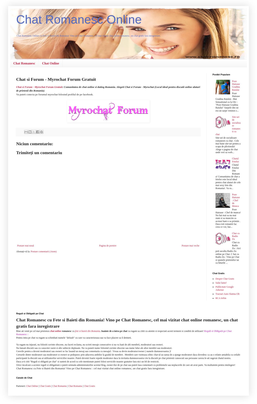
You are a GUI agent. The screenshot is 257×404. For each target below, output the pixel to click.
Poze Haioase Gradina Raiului (236, 85)
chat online (55, 331)
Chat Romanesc (24, 63)
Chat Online (50, 63)
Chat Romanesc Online (79, 19)
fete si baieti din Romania (87, 331)
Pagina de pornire (107, 245)
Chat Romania (60, 386)
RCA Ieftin (221, 298)
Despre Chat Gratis (225, 278)
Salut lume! (221, 282)
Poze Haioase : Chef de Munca (236, 200)
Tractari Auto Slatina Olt (228, 293)
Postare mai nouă (25, 245)
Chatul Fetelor (235, 160)
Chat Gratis (45, 386)
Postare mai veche (190, 245)
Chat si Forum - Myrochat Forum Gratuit (39, 86)
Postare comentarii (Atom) (44, 251)
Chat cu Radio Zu (236, 236)
